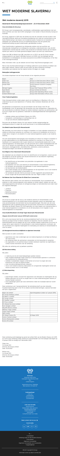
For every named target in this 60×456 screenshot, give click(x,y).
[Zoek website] (47, 3)
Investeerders (30, 395)
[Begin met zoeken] (54, 2)
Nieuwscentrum (30, 397)
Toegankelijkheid (30, 444)
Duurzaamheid (30, 398)
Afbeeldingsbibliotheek (30, 409)
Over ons (30, 394)
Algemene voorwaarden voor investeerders (30, 443)
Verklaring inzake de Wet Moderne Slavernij (30, 437)
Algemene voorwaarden (30, 441)
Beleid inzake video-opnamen (30, 408)
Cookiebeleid (30, 435)
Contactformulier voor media (30, 413)
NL (3, 2)
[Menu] (57, 2)
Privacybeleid (30, 439)
